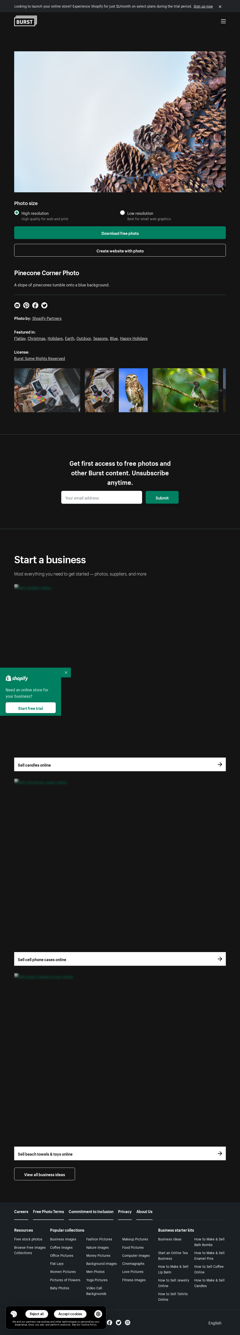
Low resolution (140, 213)
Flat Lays (57, 1263)
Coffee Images (61, 1247)
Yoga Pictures (97, 1279)
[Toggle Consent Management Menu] (14, 1314)
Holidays (55, 338)
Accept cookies (70, 1314)
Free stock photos (28, 1238)
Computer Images (136, 1255)
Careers (21, 1211)
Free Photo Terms (48, 1211)
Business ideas (169, 1238)
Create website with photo (120, 250)
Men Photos (95, 1271)
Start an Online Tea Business (173, 1255)
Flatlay (19, 338)
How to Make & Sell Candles (209, 1282)
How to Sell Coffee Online (209, 1268)
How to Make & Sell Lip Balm (173, 1268)
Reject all (37, 1314)
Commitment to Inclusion (91, 1211)
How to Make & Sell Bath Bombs (209, 1241)
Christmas (36, 338)
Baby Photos (59, 1287)
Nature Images (97, 1247)
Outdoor (83, 338)
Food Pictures (133, 1247)
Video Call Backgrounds (96, 1290)
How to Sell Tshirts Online (173, 1296)
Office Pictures (61, 1255)
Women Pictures (63, 1271)
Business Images (63, 1238)
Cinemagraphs (133, 1263)
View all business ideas (44, 1174)
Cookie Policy (88, 1324)
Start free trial (30, 708)
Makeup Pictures (135, 1238)
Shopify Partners (47, 318)
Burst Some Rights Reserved (39, 358)
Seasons (100, 338)
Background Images (101, 1263)
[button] (14, 1314)
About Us (144, 1211)
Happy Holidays (134, 338)
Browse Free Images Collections (30, 1249)
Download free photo (120, 232)
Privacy (125, 1211)
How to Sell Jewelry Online (173, 1282)
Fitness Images (134, 1279)
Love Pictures (132, 1271)
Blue (114, 338)
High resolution (35, 213)
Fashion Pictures (99, 1238)
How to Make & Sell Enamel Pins (209, 1255)
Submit (162, 497)
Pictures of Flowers (65, 1279)
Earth (69, 338)
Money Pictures (98, 1255)
